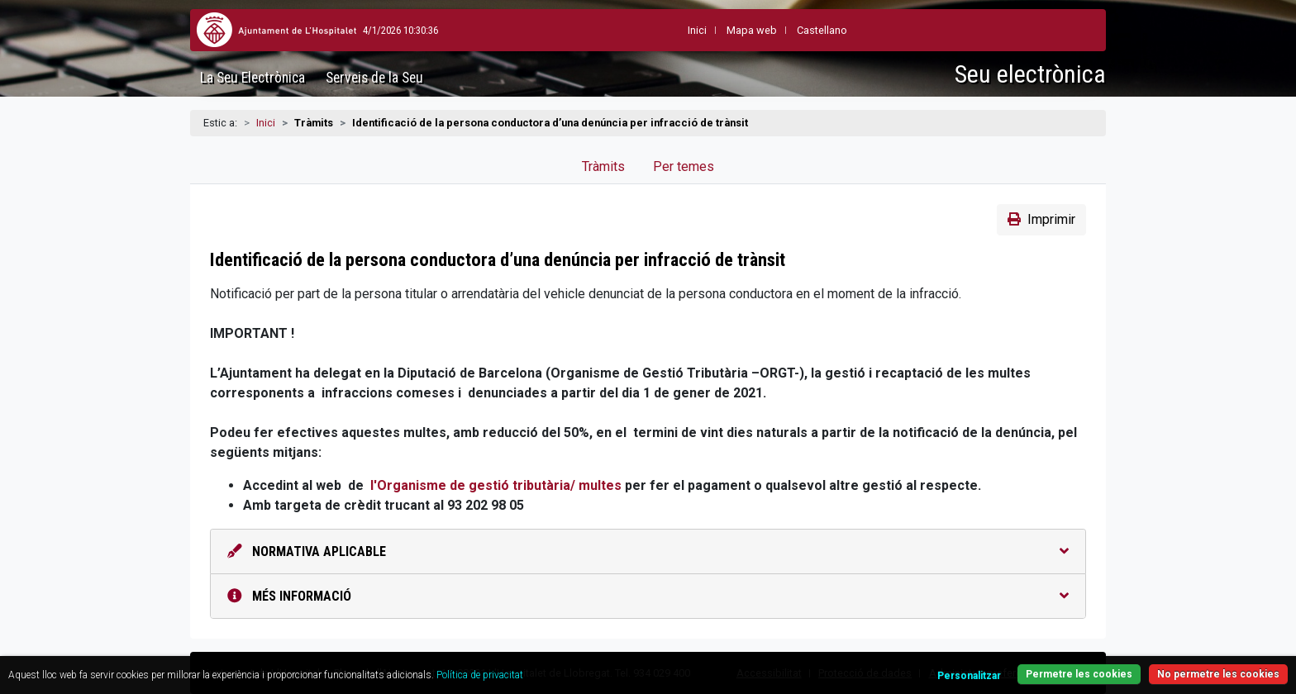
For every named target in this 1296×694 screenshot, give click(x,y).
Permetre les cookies (1079, 674)
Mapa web (713, 30)
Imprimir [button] (1041, 219)
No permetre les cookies (1218, 674)
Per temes (683, 166)
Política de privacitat (479, 675)
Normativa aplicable (648, 551)
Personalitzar (969, 676)
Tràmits (603, 166)
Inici (265, 122)
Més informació (648, 596)
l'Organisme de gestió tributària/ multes (496, 485)
